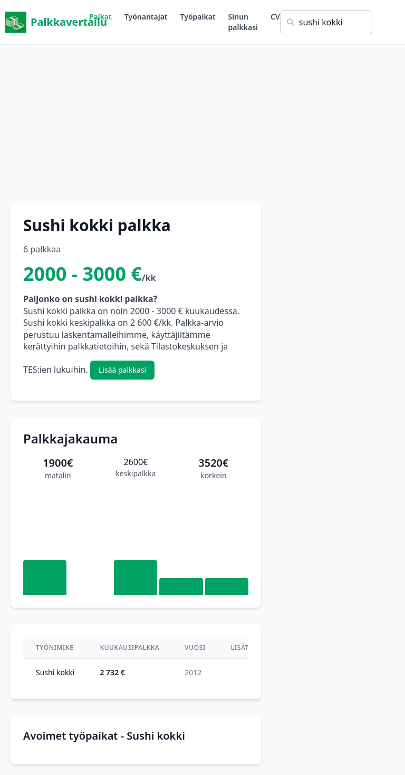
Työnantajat (146, 17)
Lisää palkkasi (122, 370)
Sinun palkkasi (243, 22)
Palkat (100, 17)
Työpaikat (198, 17)
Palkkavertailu (47, 22)
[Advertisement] (202, 119)
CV (275, 17)
